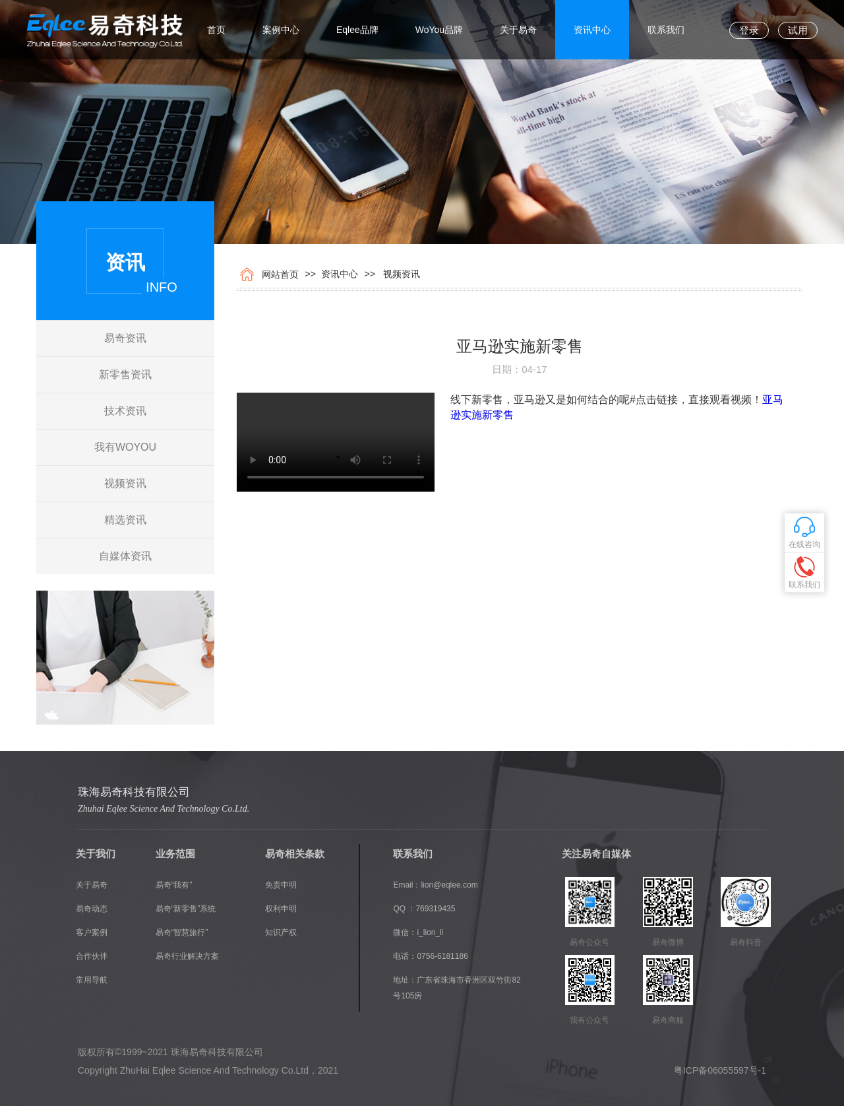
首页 (216, 29)
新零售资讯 (125, 374)
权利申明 (281, 908)
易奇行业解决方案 (187, 956)
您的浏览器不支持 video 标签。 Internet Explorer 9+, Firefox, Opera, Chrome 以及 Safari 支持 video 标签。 (336, 442)
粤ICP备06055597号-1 (720, 1070)
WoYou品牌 (439, 29)
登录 (749, 30)
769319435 (435, 908)
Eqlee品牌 (357, 29)
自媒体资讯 (125, 556)
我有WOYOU (125, 447)
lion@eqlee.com (449, 885)
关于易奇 (518, 29)
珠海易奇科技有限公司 (134, 792)
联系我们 (666, 29)
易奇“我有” (174, 885)
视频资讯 (125, 483)
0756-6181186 (442, 956)
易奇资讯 (125, 338)
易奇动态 (91, 908)
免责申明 (281, 885)
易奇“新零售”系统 (186, 908)
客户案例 (91, 932)
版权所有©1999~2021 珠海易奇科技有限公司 (170, 1052)
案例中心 (280, 29)
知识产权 (281, 932)
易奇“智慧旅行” (182, 932)
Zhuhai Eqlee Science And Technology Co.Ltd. (163, 809)
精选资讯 (125, 519)
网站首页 (277, 274)
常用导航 (91, 980)
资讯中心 (592, 29)
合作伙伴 (91, 956)
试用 (798, 30)
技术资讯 (125, 410)
